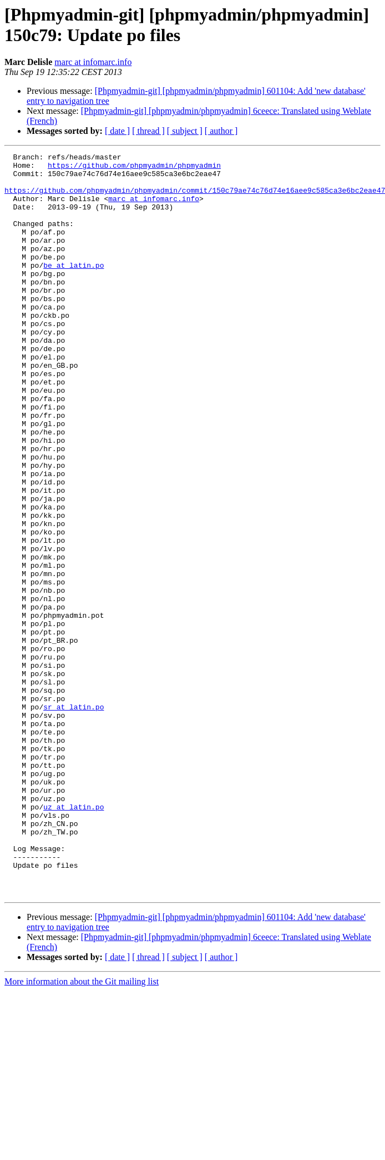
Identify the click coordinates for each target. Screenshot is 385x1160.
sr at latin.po (73, 818)
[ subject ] (184, 131)
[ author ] (221, 131)
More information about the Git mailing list (81, 1129)
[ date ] (117, 131)
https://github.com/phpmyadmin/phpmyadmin (134, 168)
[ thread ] (148, 131)
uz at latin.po (73, 938)
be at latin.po (73, 288)
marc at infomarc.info (92, 62)
